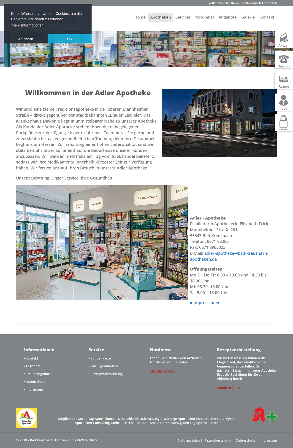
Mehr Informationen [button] (27, 25)
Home (140, 17)
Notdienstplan (189, 440)
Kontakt (266, 17)
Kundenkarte (100, 358)
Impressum (34, 389)
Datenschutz (35, 381)
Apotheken (160, 17)
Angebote (228, 17)
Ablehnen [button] (25, 39)
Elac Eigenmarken (104, 366)
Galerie (248, 17)
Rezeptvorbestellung (106, 374)
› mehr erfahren (229, 387)
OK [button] (69, 39)
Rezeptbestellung (217, 440)
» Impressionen (205, 302)
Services (183, 17)
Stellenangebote (38, 374)
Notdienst (204, 17)
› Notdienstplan (162, 371)
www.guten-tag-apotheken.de (194, 423)
